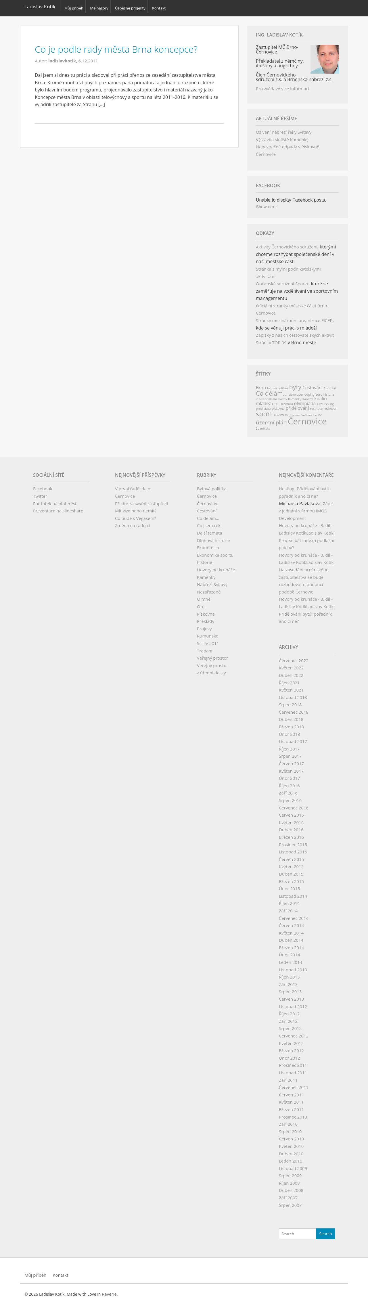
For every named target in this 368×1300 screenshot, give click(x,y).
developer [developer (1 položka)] (296, 391)
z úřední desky (211, 669)
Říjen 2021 (289, 679)
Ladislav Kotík (39, 6)
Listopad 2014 (293, 892)
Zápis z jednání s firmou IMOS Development (306, 507)
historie (204, 559)
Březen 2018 (291, 723)
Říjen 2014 (289, 900)
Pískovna (206, 610)
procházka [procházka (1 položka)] (263, 405)
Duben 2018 (291, 716)
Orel (201, 603)
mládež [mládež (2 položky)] (263, 400)
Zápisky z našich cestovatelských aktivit (295, 331)
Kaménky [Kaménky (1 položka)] (294, 396)
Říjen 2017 (289, 745)
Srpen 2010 (290, 1128)
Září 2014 (288, 907)
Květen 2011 (291, 1098)
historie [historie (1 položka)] (328, 391)
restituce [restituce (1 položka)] (316, 405)
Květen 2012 (291, 1040)
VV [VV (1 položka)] (320, 412)
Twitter (40, 492)
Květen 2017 (291, 767)
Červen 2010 (291, 1135)
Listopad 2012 (293, 1003)
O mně (203, 595)
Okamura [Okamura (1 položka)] (286, 401)
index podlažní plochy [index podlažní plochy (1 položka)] (271, 396)
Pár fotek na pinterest (54, 500)
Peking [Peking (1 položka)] (329, 401)
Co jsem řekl (209, 522)
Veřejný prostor (212, 654)
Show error (266, 203)
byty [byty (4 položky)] (295, 383)
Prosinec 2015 (293, 841)
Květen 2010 (291, 1143)
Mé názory (101, 6)
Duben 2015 (291, 870)
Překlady (205, 618)
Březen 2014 (291, 944)
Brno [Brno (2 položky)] (261, 384)
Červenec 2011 (293, 1084)
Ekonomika (208, 544)
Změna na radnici (132, 522)
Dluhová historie (213, 537)
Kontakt (165, 6)
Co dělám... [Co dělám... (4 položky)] (272, 390)
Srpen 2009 (290, 1172)
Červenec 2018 (293, 708)
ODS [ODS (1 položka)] (275, 401)
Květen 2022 (291, 664)
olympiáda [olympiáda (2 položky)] (305, 400)
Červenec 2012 (293, 1032)
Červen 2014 (291, 922)
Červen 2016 (291, 811)
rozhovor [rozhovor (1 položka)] (330, 405)
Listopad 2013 (293, 966)
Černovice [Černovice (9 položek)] (307, 418)
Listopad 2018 (293, 694)
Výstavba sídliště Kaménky (282, 136)
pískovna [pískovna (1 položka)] (278, 405)
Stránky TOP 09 (271, 339)
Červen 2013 (291, 995)
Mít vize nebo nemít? (135, 507)
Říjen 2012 (289, 1010)
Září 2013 (288, 981)
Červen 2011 (291, 1091)
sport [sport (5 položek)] (264, 410)
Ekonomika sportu (215, 551)
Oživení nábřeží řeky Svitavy (283, 128)
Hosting (286, 485)
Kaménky (206, 574)
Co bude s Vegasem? (135, 515)
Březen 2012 (291, 1047)
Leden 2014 (290, 959)
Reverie (109, 1290)
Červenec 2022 (293, 657)
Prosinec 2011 (293, 1061)
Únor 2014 (289, 951)
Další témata (209, 529)
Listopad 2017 (293, 738)
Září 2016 (288, 789)
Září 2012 (288, 1018)
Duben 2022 (291, 672)
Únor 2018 (289, 731)
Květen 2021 (291, 686)
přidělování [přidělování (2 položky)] (297, 404)
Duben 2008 (291, 1187)
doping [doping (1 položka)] (309, 391)
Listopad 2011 (293, 1069)
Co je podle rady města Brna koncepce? (129, 45)
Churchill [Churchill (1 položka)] (330, 385)
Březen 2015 (291, 878)
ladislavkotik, (63, 57)
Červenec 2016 (293, 804)
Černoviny (207, 500)
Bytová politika (211, 485)
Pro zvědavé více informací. (283, 85)
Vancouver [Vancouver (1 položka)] (292, 412)
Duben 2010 (291, 1150)
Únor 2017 (289, 775)
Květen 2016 (291, 819)
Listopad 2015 (293, 848)
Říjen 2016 (289, 782)
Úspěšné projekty (134, 6)
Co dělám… (208, 515)
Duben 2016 (291, 826)
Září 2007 (288, 1194)
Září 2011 (288, 1076)
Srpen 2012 (290, 1025)
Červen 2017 (291, 760)
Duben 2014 (291, 936)
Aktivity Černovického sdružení (286, 243)
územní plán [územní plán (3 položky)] (271, 418)
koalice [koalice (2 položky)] (321, 395)
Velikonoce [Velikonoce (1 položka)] (309, 412)
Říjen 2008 (289, 1179)
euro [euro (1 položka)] (318, 391)
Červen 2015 (291, 856)
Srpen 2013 (290, 988)
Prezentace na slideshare (58, 507)
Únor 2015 (289, 885)
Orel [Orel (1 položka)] (320, 401)
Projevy (204, 625)
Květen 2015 (291, 863)
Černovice (207, 492)
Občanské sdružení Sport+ (282, 280)
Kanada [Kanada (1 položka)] (307, 396)
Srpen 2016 (290, 797)
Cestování (206, 507)
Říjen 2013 (289, 973)
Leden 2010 (290, 1157)
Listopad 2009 (293, 1165)
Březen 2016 (291, 833)
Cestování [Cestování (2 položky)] (312, 384)
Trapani (204, 647)
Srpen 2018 (290, 701)
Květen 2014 (291, 929)
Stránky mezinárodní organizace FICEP (294, 317)
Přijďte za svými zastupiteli (141, 500)
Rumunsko (207, 632)
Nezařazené (209, 588)
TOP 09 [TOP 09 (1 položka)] (279, 412)
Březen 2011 (291, 1106)
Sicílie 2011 (208, 640)
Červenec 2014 (293, 915)
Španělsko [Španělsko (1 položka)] (263, 425)
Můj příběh (73, 6)
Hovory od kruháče (216, 566)
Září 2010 (288, 1120)
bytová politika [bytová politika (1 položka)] (277, 385)
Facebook (42, 485)
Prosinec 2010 (293, 1113)
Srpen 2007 (290, 1202)
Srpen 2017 (290, 752)
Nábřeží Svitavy (212, 581)
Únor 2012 (289, 1054)
